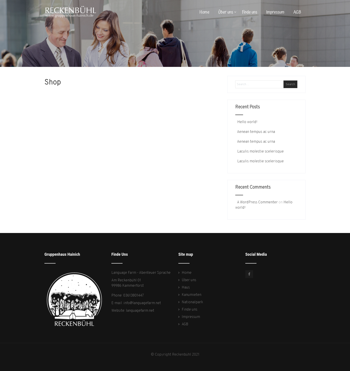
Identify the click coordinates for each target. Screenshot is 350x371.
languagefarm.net (140, 311)
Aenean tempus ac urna (255, 132)
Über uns (227, 12)
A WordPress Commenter (257, 202)
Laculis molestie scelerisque (260, 151)
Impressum (275, 12)
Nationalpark (192, 302)
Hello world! (246, 122)
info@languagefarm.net (142, 303)
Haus (186, 287)
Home (204, 12)
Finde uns (249, 12)
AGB (297, 12)
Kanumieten (191, 295)
